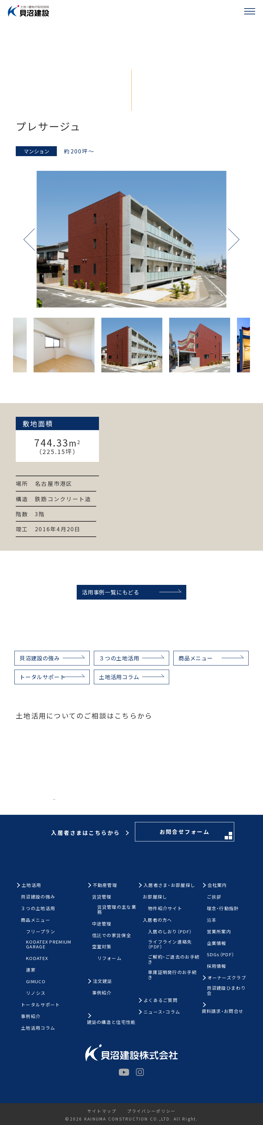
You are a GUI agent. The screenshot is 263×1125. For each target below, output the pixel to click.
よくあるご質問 (160, 1000)
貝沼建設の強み (40, 658)
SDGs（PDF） (221, 954)
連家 (31, 970)
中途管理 (102, 924)
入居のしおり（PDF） (170, 931)
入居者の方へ (157, 920)
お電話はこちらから (87, 802)
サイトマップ (101, 1111)
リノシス (36, 993)
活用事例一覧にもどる (110, 592)
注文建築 (102, 981)
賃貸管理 (102, 897)
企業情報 (216, 943)
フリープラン (40, 931)
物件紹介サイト (165, 908)
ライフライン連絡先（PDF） (170, 944)
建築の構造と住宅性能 (111, 1022)
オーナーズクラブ (227, 977)
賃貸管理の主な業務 (116, 910)
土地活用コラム (119, 677)
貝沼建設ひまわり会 (226, 991)
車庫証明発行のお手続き (172, 975)
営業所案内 (219, 931)
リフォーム (109, 958)
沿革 (212, 920)
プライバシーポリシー (151, 1111)
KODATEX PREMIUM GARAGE (49, 944)
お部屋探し (155, 897)
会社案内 (217, 885)
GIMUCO (36, 981)
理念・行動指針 (223, 908)
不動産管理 (105, 885)
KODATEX (37, 958)
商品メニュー (195, 658)
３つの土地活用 (119, 658)
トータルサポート (42, 677)
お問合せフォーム (196, 803)
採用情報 (216, 966)
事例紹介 (30, 1016)
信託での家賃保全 (111, 935)
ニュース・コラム (161, 1012)
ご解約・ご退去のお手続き (174, 960)
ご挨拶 (214, 897)
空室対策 (102, 946)
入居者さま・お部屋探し (169, 885)
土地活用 (31, 885)
